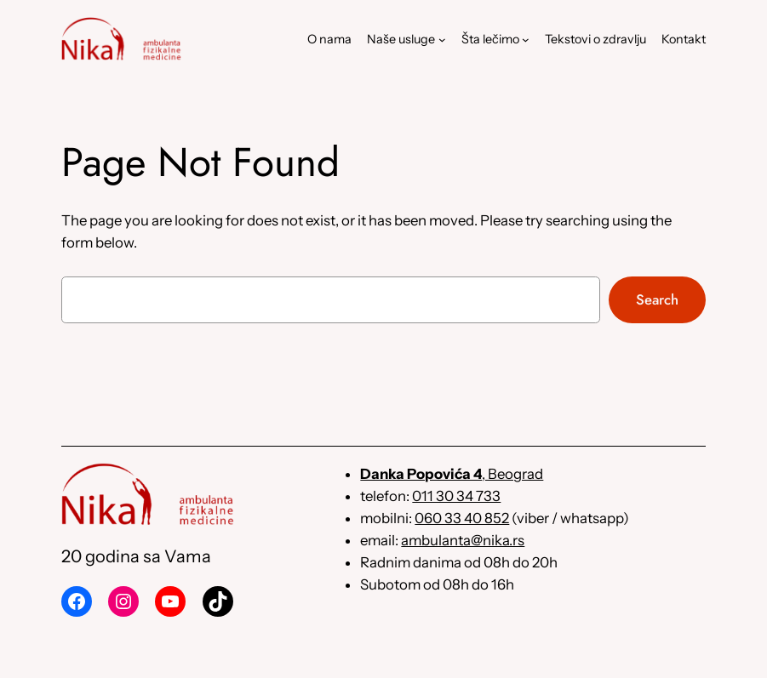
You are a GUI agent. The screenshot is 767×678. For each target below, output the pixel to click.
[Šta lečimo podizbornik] (525, 39)
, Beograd (451, 473)
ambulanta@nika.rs (462, 540)
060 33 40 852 (462, 518)
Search (657, 299)
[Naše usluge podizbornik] (442, 39)
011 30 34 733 (456, 495)
